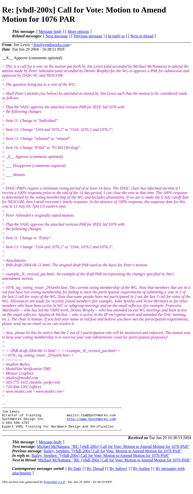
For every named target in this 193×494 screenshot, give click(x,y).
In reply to (116, 36)
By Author (141, 474)
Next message (56, 36)
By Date (74, 474)
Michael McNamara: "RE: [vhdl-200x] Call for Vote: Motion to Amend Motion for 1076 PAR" (113, 452)
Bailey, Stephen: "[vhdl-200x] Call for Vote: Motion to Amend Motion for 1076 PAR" (112, 457)
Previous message (88, 36)
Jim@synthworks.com (51, 45)
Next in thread (142, 36)
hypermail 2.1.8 (54, 488)
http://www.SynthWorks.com (91, 422)
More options (78, 31)
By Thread (95, 474)
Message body (50, 31)
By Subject (118, 474)
